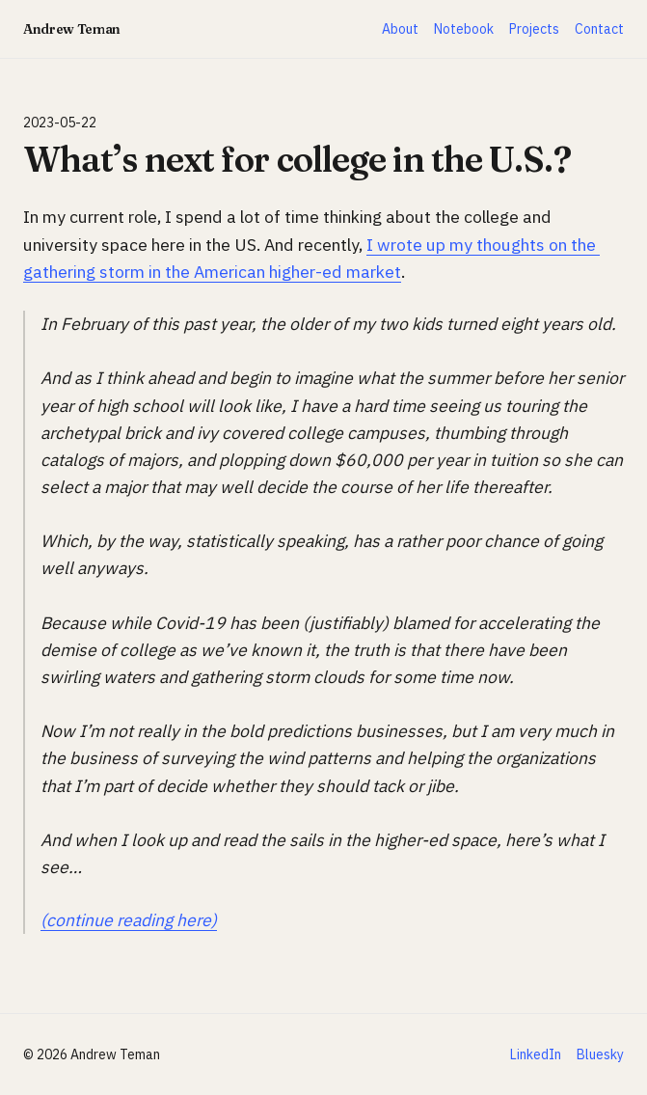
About (400, 29)
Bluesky (600, 1054)
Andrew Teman (72, 29)
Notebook (464, 29)
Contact (599, 29)
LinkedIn (535, 1054)
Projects (534, 29)
